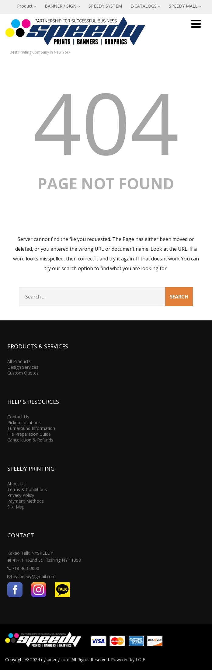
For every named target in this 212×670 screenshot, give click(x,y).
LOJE (140, 659)
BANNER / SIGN (62, 6)
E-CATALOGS (145, 6)
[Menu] (196, 23)
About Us (16, 484)
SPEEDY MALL (185, 6)
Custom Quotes (23, 373)
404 (106, 122)
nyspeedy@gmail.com (34, 576)
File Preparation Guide (29, 434)
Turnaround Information (31, 428)
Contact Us (18, 417)
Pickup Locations (24, 422)
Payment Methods (25, 501)
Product (26, 6)
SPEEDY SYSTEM (105, 6)
